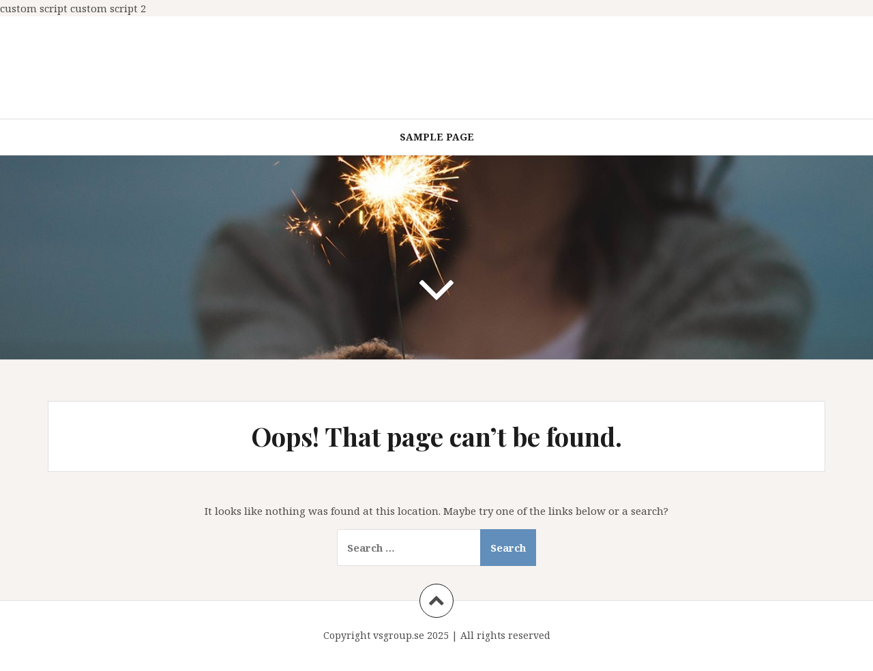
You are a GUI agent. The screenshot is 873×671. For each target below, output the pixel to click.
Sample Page (437, 136)
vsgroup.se (398, 635)
